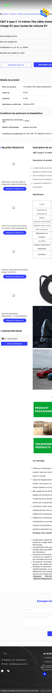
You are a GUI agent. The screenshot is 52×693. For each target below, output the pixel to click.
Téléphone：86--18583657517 (13, 660)
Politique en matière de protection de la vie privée (19, 691)
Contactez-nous (16, 65)
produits (13, 14)
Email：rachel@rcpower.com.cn (14, 664)
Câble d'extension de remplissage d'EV (32, 14)
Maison (5, 14)
